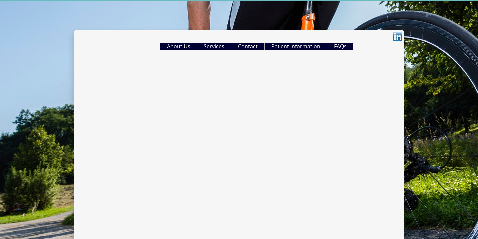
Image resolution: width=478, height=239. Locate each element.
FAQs (340, 46)
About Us (178, 46)
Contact (248, 46)
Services (214, 46)
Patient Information (295, 46)
